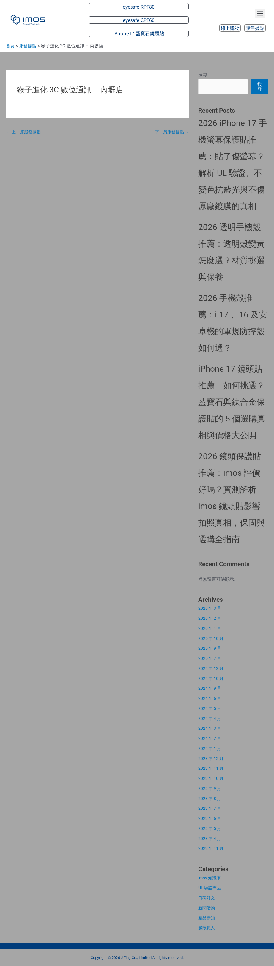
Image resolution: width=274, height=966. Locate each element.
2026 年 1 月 (210, 628)
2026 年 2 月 (210, 618)
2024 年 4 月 (210, 718)
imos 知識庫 (210, 878)
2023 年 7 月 (210, 808)
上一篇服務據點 (25, 132)
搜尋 (202, 74)
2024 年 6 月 (210, 698)
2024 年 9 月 (210, 688)
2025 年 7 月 (210, 658)
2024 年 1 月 (210, 748)
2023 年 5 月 (210, 828)
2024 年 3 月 (210, 728)
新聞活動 (207, 908)
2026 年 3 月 (210, 608)
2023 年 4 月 (210, 838)
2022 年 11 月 (211, 848)
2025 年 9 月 (210, 648)
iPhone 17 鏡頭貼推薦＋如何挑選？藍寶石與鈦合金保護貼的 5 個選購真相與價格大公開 (231, 402)
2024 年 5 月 (210, 708)
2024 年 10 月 (211, 678)
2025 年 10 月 (211, 638)
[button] (260, 13)
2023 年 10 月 (211, 778)
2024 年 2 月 (210, 738)
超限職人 (207, 927)
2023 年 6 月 (210, 818)
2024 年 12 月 (211, 668)
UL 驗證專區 (210, 887)
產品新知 (207, 918)
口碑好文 (207, 897)
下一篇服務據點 (170, 132)
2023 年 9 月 (210, 788)
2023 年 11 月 (211, 768)
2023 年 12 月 (211, 758)
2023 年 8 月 (210, 798)
